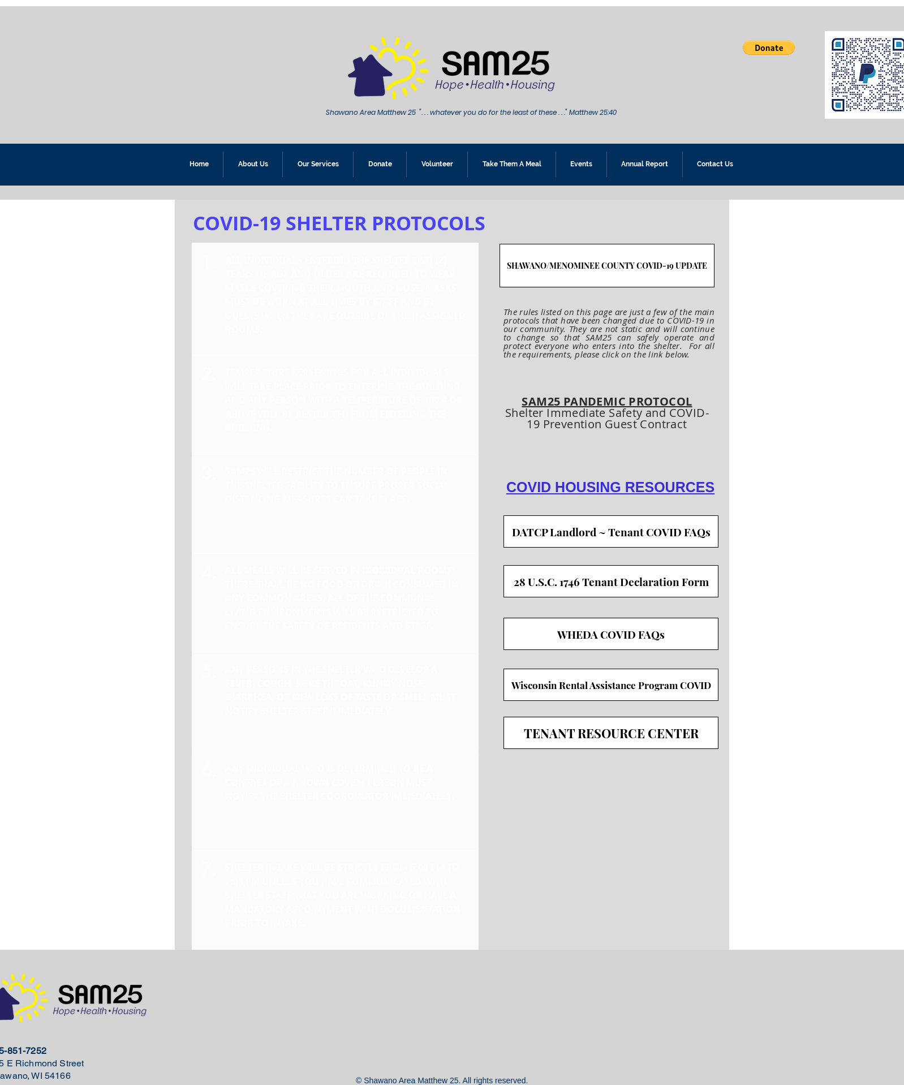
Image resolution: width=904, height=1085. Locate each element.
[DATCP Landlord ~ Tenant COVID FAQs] (610, 531)
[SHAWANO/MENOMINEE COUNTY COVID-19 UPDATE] (607, 265)
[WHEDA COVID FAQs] (610, 634)
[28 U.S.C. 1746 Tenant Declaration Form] (610, 581)
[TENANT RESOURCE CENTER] (610, 733)
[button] (769, 47)
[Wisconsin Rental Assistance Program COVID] (610, 685)
